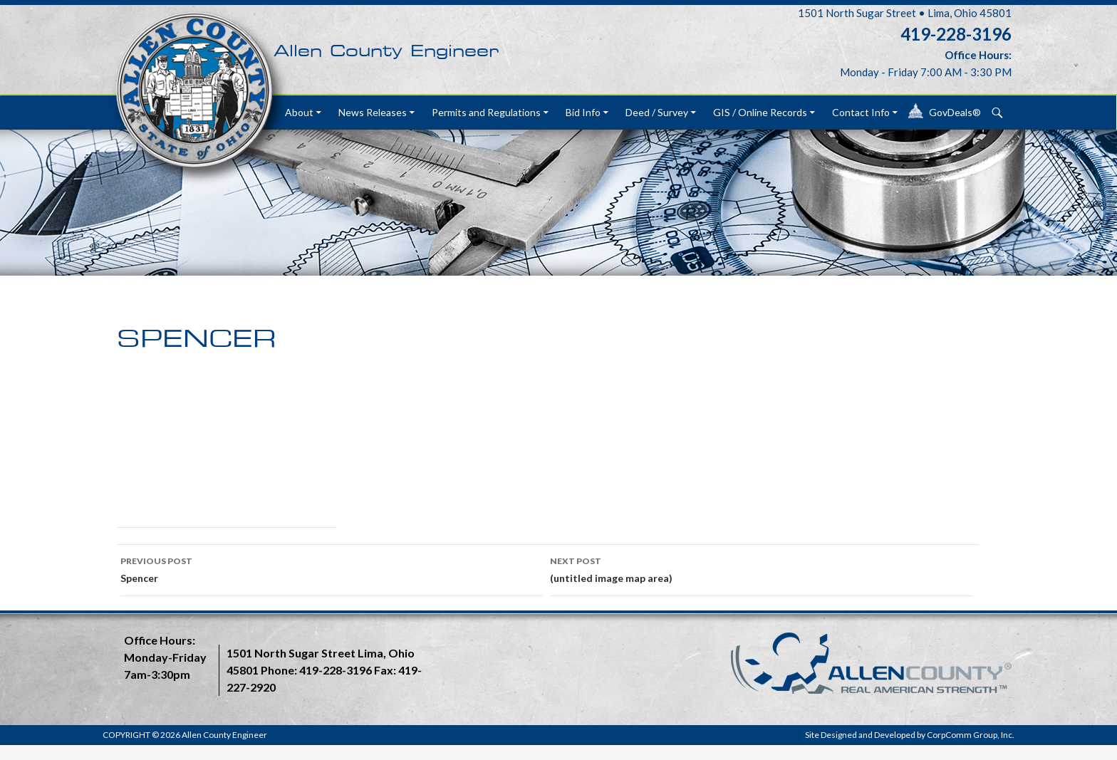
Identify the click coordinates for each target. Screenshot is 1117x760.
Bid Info (583, 112)
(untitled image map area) (761, 568)
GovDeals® (955, 112)
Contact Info (861, 112)
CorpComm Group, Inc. (970, 734)
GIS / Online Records (760, 112)
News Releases (372, 112)
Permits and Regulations (486, 112)
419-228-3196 (956, 34)
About (299, 112)
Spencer (331, 568)
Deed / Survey (656, 112)
